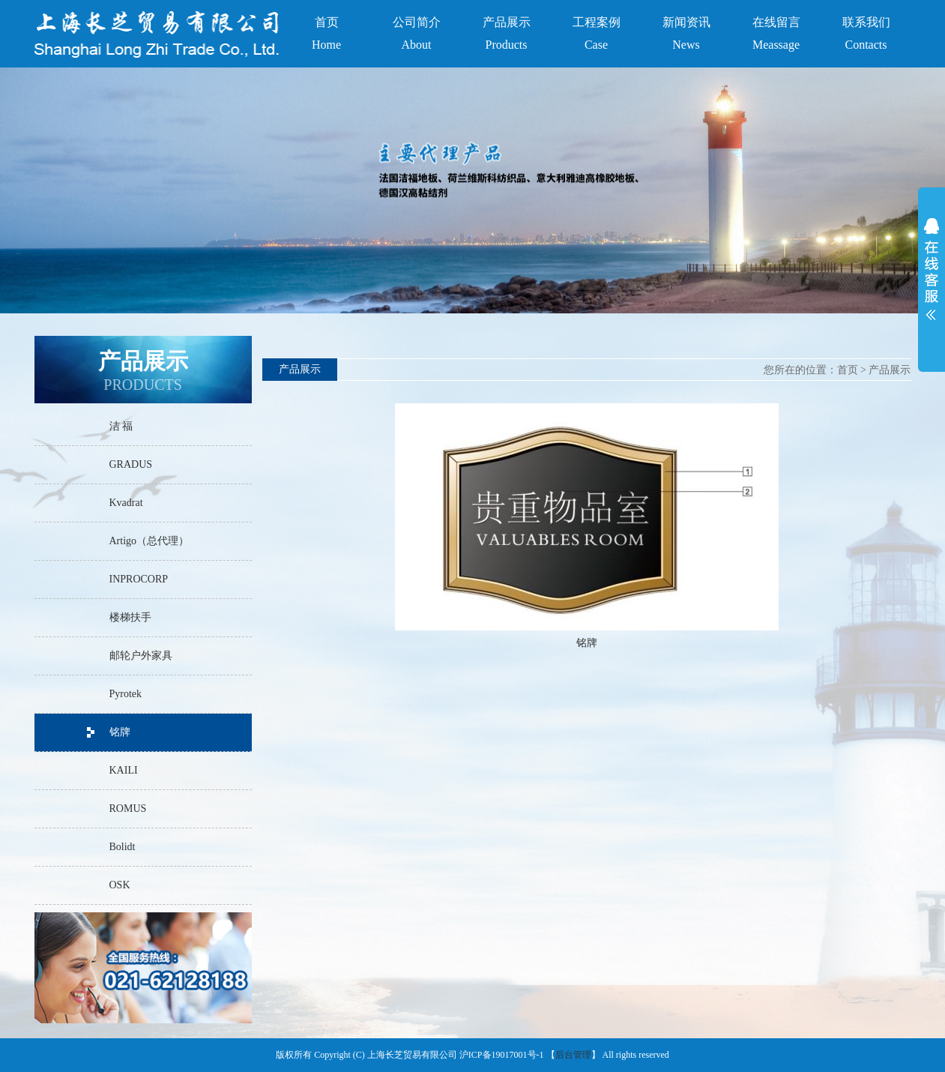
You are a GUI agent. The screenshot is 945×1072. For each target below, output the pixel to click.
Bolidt (122, 846)
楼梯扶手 (130, 617)
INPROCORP (139, 579)
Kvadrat (126, 502)
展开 (931, 273)
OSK (119, 885)
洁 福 (121, 426)
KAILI (123, 770)
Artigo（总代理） (149, 540)
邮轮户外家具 (140, 655)
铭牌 (119, 732)
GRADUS (131, 464)
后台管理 (573, 1055)
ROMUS (128, 808)
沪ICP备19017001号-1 (501, 1055)
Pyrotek (125, 693)
